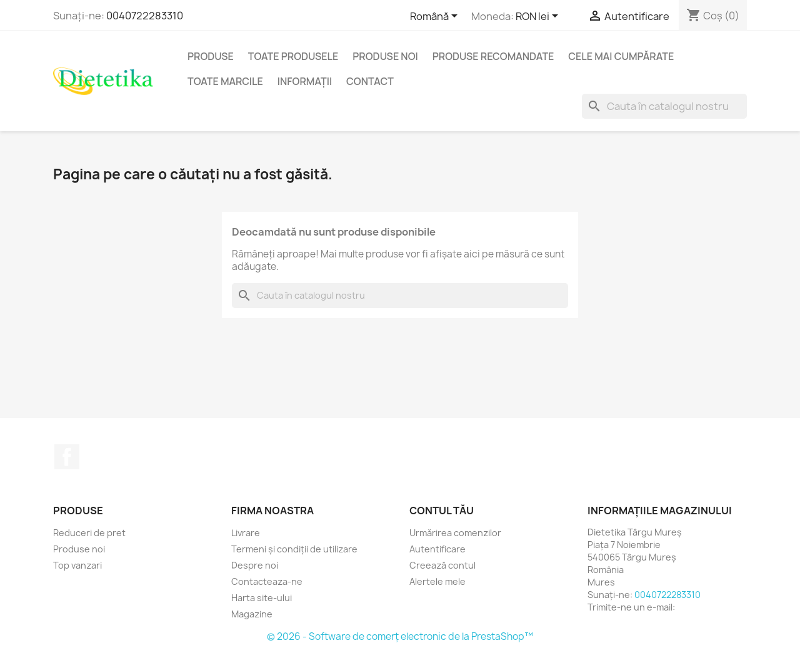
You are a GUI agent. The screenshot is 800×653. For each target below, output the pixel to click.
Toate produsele (293, 56)
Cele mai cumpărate (621, 56)
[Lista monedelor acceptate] (539, 16)
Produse (211, 56)
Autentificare (437, 549)
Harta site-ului (261, 598)
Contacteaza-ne (266, 581)
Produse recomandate (493, 56)
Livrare (245, 533)
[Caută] (664, 106)
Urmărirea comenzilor (455, 533)
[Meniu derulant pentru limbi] (436, 16)
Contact (370, 81)
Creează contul (442, 565)
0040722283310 (144, 15)
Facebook (66, 456)
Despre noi (254, 565)
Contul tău (441, 510)
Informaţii (305, 81)
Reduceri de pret (89, 533)
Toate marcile (225, 81)
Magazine (251, 614)
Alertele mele (437, 581)
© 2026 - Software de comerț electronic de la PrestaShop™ (400, 636)
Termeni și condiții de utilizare (294, 549)
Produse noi (385, 56)
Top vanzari (77, 565)
